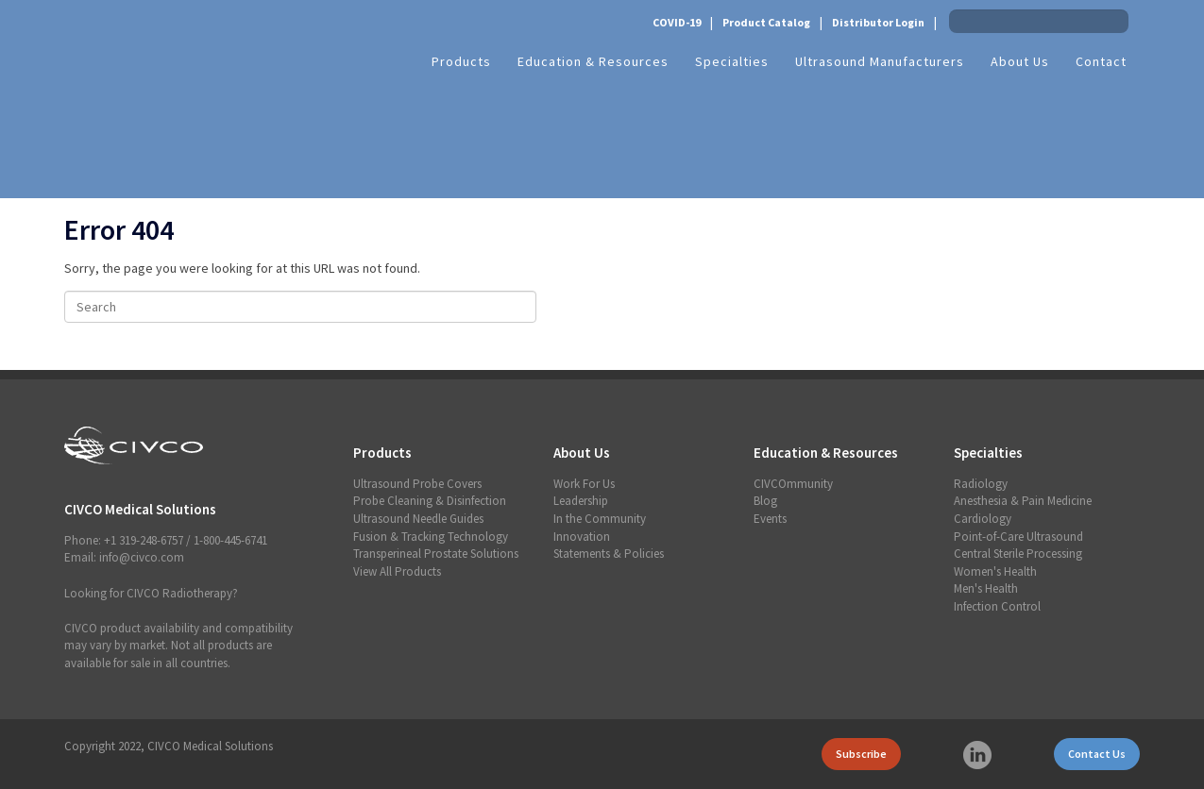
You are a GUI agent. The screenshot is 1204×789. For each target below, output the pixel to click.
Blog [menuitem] (765, 501)
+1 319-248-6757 (143, 540)
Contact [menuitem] (1101, 61)
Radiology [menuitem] (981, 484)
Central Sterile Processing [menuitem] (1018, 554)
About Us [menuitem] (1020, 61)
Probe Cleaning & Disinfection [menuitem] (429, 501)
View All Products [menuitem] (397, 571)
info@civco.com (141, 557)
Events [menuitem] (770, 519)
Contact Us (1097, 754)
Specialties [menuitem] (732, 61)
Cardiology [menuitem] (982, 519)
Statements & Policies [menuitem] (608, 554)
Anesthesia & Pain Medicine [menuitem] (1023, 501)
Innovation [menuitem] (581, 537)
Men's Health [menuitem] (986, 588)
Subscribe (861, 754)
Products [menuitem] (461, 61)
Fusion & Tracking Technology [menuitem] (430, 537)
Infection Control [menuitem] (997, 606)
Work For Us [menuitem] (584, 484)
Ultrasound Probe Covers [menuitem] (417, 484)
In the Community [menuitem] (599, 519)
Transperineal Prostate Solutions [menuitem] (435, 554)
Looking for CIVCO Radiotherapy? (151, 593)
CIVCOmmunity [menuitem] (793, 484)
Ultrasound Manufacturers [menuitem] (879, 61)
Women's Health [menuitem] (995, 571)
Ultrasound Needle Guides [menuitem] (418, 519)
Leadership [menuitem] (580, 501)
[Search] (300, 307)
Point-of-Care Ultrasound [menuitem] (1018, 537)
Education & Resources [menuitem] (593, 61)
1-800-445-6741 (230, 540)
